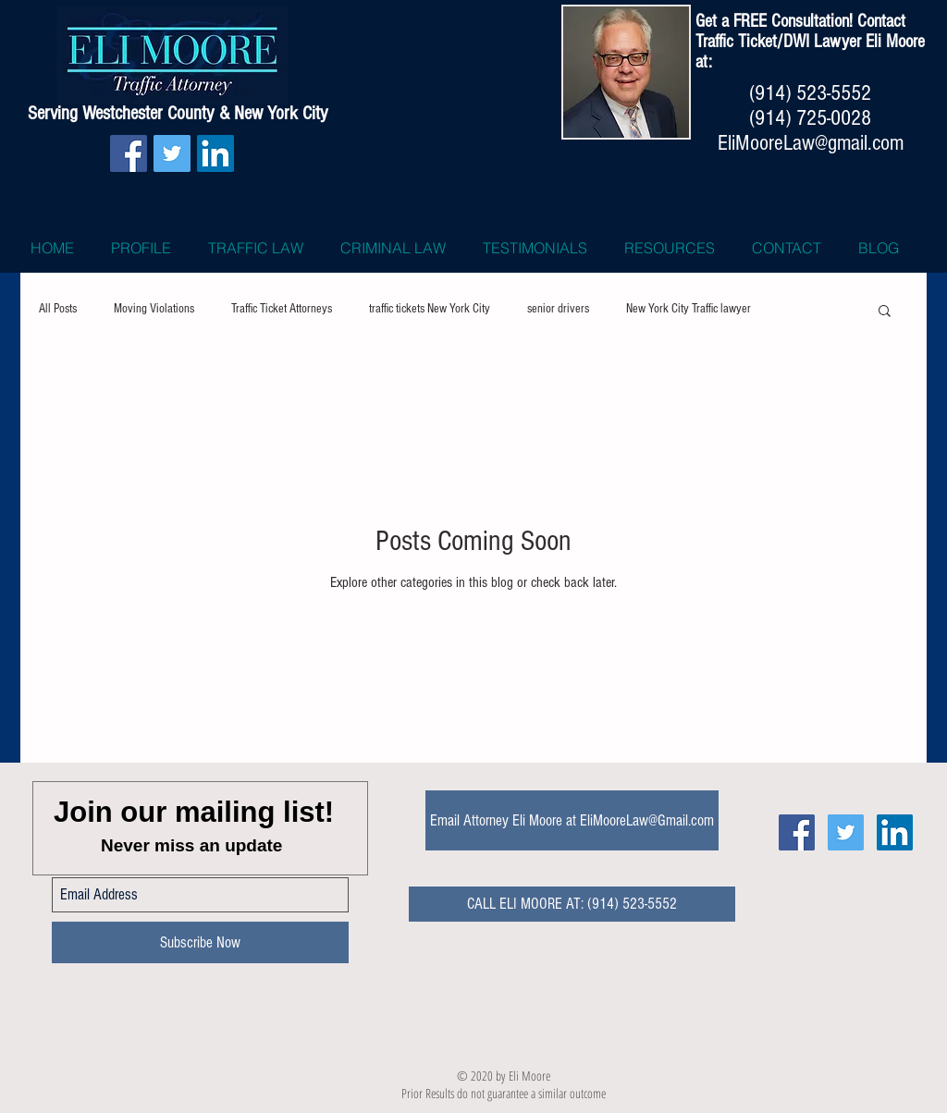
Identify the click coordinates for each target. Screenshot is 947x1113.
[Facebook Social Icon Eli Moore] (797, 832)
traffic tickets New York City (429, 308)
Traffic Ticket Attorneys (281, 308)
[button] (884, 312)
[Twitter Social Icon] (172, 153)
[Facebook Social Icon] (128, 153)
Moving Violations (154, 308)
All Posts (58, 308)
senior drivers (558, 308)
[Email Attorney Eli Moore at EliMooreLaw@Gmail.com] (572, 820)
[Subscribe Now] (200, 942)
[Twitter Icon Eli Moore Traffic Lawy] (846, 832)
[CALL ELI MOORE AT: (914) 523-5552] (572, 904)
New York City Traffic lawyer (688, 308)
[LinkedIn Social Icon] (215, 153)
